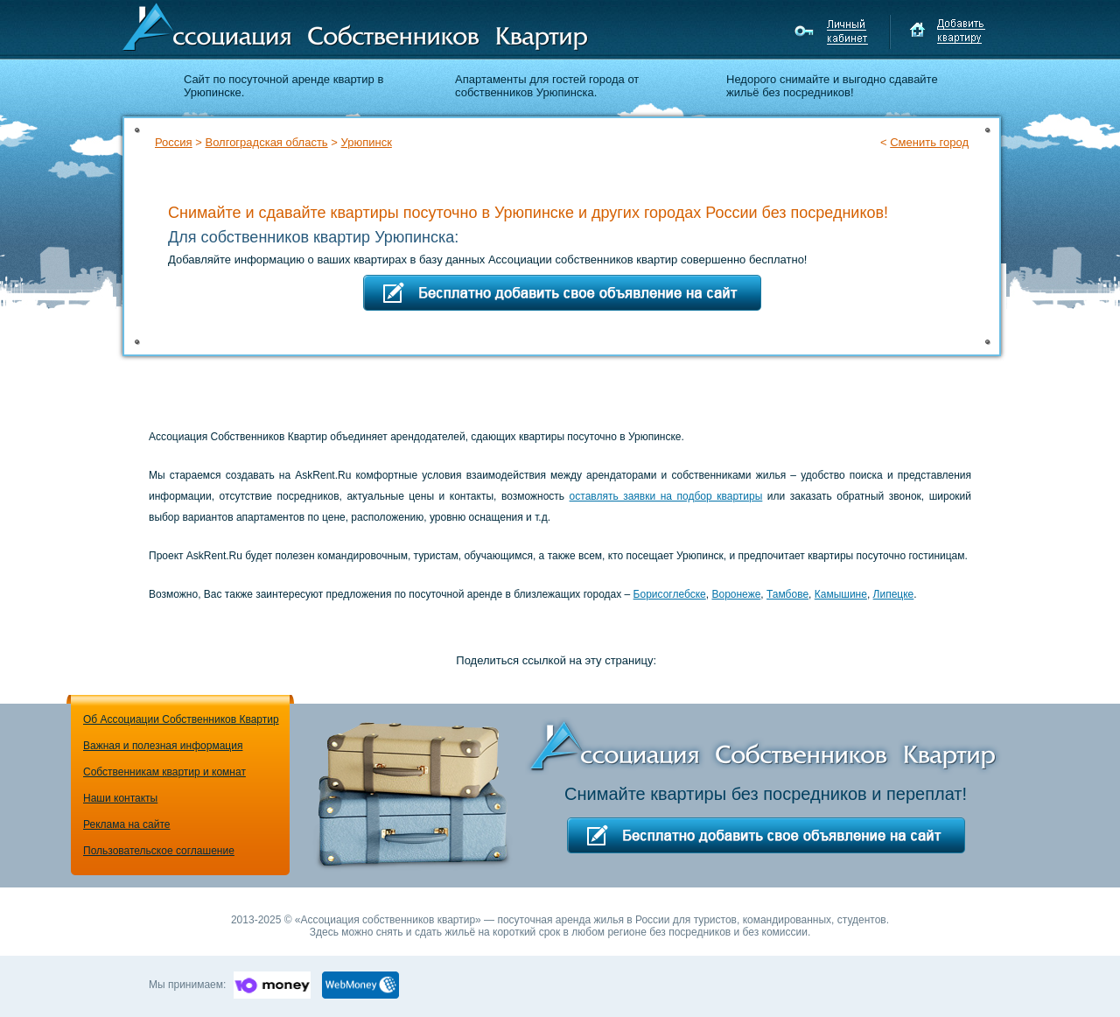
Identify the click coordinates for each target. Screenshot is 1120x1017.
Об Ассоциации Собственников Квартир (181, 719)
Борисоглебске (670, 594)
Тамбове (787, 594)
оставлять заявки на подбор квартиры (666, 496)
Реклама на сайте (127, 824)
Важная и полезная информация (162, 746)
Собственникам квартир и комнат (164, 772)
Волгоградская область (266, 142)
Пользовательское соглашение (158, 851)
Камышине (841, 594)
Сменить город (929, 142)
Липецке (893, 594)
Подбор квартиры (883, 173)
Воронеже (735, 594)
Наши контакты (120, 798)
